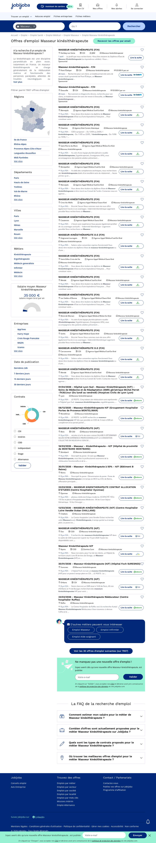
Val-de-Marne (20, 191)
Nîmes (17, 225)
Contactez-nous (110, 783)
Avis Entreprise (18, 787)
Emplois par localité (66, 794)
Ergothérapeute (22, 259)
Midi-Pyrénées (21, 157)
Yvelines (18, 186)
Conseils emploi (18, 783)
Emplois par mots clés (67, 797)
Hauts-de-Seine (21, 182)
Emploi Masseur (81, 629)
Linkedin (38, 817)
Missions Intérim (65, 801)
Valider (22, 465)
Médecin (18, 272)
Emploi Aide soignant (84, 636)
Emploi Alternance (66, 805)
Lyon (16, 220)
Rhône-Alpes (20, 144)
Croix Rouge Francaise (28, 338)
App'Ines (21, 329)
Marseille (18, 229)
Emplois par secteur (66, 787)
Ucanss (20, 347)
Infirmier (18, 267)
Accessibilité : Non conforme (125, 826)
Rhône (17, 195)
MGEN (20, 342)
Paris (16, 178)
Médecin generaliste (24, 263)
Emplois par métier (66, 783)
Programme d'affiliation (114, 790)
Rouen (17, 234)
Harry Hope (23, 333)
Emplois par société (66, 790)
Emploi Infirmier (110, 629)
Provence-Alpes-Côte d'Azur (27, 148)
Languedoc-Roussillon (25, 153)
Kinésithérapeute (22, 254)
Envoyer (137, 835)
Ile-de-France (20, 139)
